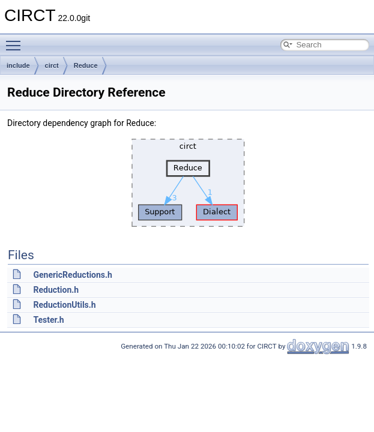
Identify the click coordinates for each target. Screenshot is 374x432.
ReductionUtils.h (64, 305)
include (18, 65)
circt (52, 65)
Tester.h (48, 320)
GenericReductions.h (72, 275)
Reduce (86, 65)
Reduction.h (56, 290)
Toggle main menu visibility (16, 40)
